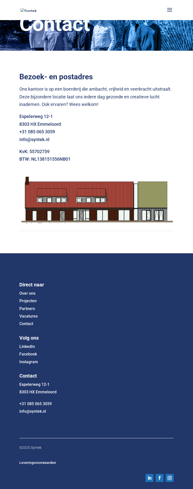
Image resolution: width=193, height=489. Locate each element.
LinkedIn (27, 346)
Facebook (28, 354)
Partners (27, 308)
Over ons (27, 293)
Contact (26, 323)
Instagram (28, 361)
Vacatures (28, 316)
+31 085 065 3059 (35, 403)
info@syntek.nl (32, 411)
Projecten (28, 300)
